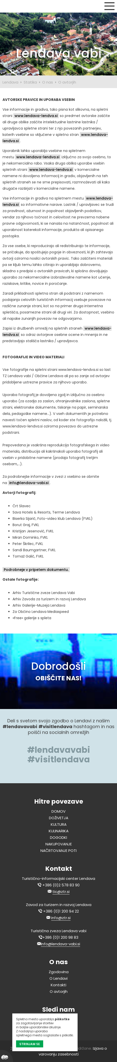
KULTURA (59, 824)
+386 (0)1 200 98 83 (60, 937)
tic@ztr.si (61, 891)
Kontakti (58, 985)
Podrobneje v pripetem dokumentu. (36, 569)
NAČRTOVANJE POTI (58, 850)
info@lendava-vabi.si (28, 482)
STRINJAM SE (29, 1044)
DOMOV (58, 811)
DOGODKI (58, 837)
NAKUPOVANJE (58, 844)
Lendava (10, 82)
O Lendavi (58, 978)
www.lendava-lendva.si (36, 115)
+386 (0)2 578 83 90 (61, 885)
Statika (30, 82)
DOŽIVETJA (58, 817)
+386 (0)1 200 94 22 (61, 911)
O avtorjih (67, 82)
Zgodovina (59, 971)
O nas (47, 82)
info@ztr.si (61, 917)
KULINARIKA (59, 831)
